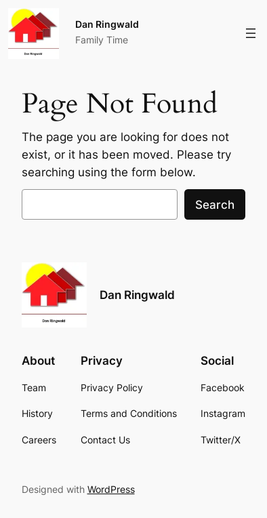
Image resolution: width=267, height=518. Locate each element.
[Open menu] (251, 33)
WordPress (111, 489)
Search (214, 205)
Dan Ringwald (107, 24)
